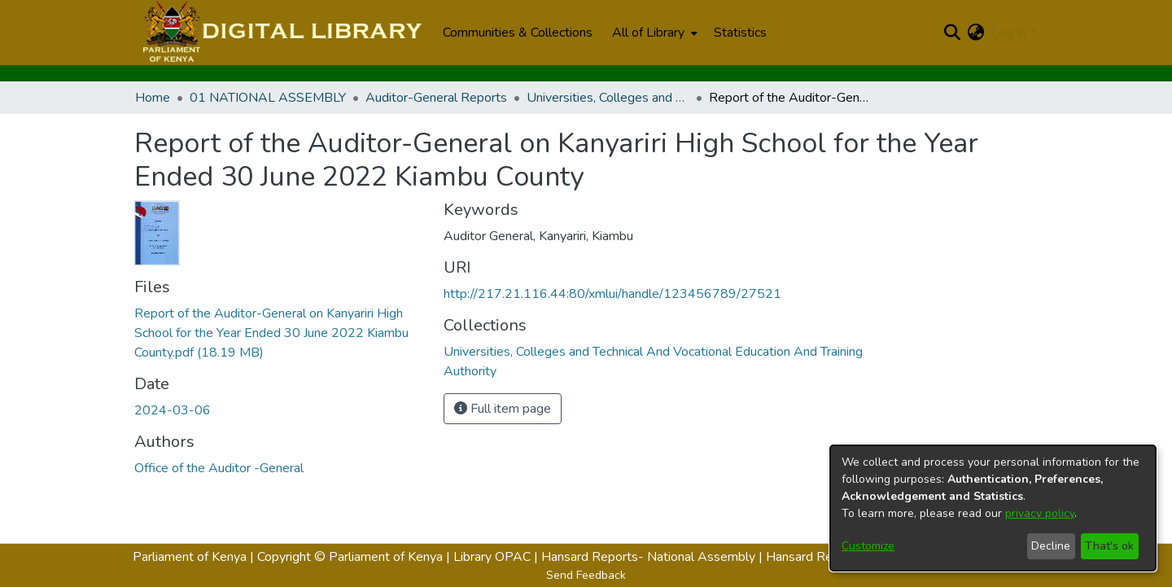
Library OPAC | (497, 557)
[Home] (280, 32)
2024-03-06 (172, 410)
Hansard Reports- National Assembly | (653, 557)
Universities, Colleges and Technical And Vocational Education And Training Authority (608, 98)
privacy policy (1039, 513)
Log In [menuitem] (1008, 33)
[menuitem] (653, 32)
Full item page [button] (502, 409)
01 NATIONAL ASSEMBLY (268, 98)
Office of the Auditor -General (219, 468)
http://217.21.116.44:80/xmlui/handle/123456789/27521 (612, 294)
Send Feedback (586, 575)
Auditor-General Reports (436, 98)
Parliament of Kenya (190, 557)
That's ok (1109, 546)
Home (152, 98)
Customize (868, 546)
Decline (1050, 546)
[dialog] (993, 508)
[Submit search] (952, 32)
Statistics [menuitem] (740, 33)
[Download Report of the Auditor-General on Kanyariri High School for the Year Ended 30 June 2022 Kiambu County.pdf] (271, 332)
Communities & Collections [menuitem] (518, 33)
